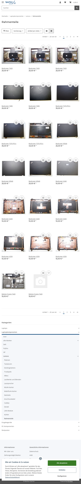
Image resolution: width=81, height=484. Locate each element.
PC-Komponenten (8, 426)
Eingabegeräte (7, 422)
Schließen (62, 470)
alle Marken (7, 341)
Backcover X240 (61, 181)
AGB (31, 455)
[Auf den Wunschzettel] (21, 47)
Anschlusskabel (9, 399)
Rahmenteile (8, 419)
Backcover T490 (7, 106)
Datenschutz (34, 451)
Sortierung (17, 31)
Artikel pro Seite (33, 31)
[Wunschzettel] (65, 2)
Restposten (6, 430)
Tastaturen (8, 364)
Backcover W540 (61, 144)
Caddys (6, 403)
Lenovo (6, 356)
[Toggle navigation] (3, 1)
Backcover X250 (7, 219)
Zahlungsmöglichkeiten (12, 455)
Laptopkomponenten (9, 332)
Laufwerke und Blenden (12, 380)
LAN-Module (8, 411)
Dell (4, 344)
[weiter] (77, 36)
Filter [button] (6, 31)
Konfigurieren (61, 476)
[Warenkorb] (73, 2)
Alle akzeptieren (62, 463)
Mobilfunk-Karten (10, 391)
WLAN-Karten (9, 387)
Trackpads (7, 372)
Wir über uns (9, 451)
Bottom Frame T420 (8, 294)
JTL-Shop (70, 481)
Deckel (6, 407)
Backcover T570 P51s (63, 106)
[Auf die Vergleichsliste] (16, 47)
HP (4, 352)
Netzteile (7, 395)
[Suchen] (38, 8)
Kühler (6, 415)
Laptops (4, 328)
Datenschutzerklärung (12, 477)
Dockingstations (9, 368)
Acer (5, 337)
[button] (60, 2)
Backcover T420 (7, 68)
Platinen (7, 360)
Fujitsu (5, 348)
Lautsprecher (9, 383)
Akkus (6, 376)
